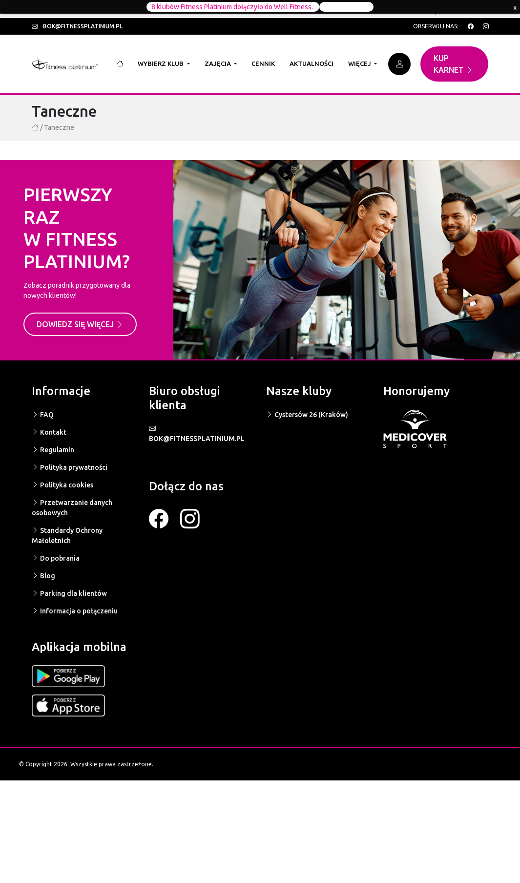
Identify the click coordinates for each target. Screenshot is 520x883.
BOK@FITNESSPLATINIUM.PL (197, 433)
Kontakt (49, 432)
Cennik (263, 63)
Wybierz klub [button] (161, 63)
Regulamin (53, 450)
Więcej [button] (360, 63)
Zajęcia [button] (218, 63)
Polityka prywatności (69, 467)
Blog (43, 576)
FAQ (43, 415)
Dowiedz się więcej (80, 324)
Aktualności (311, 63)
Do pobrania (56, 558)
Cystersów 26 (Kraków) (307, 415)
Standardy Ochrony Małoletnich (67, 535)
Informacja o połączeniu (75, 611)
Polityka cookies (62, 485)
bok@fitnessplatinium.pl (77, 26)
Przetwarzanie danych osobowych (72, 508)
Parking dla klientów (69, 593)
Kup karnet (454, 64)
